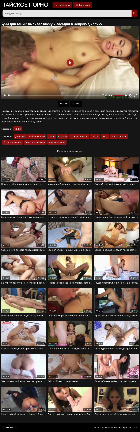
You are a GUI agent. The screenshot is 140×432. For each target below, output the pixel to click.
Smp (113, 136)
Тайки (18, 128)
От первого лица (12, 142)
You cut (95, 136)
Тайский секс (9, 427)
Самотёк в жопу (79, 136)
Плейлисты (62, 5)
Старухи (62, 136)
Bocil (105, 136)
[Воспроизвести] (4, 95)
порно (25, 5)
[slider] (54, 95)
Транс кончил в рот (35, 142)
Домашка (20, 136)
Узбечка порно (37, 136)
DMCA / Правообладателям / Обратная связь (115, 427)
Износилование (57, 142)
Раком (123, 136)
